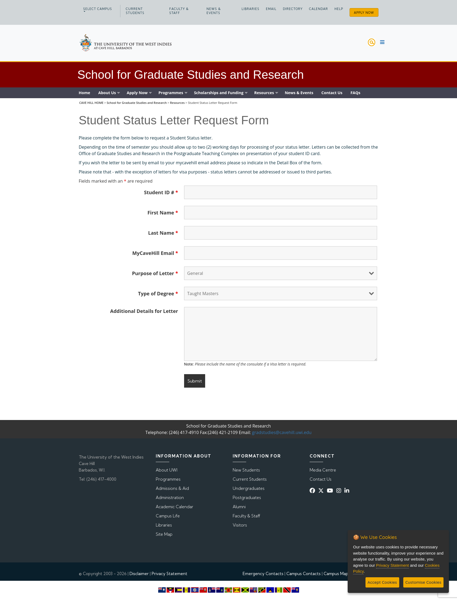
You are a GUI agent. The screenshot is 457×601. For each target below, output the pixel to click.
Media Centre (323, 470)
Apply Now (364, 13)
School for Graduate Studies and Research (137, 103)
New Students (246, 470)
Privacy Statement (169, 573)
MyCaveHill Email (155, 253)
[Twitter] (322, 490)
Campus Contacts (303, 573)
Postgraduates (247, 497)
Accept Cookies (382, 582)
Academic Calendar (174, 506)
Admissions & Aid (172, 488)
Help (338, 9)
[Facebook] (313, 490)
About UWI (166, 470)
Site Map (164, 534)
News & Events (214, 11)
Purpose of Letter (155, 273)
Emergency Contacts (263, 573)
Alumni (239, 506)
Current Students (135, 11)
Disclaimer (139, 573)
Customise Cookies (423, 582)
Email (271, 9)
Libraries (250, 9)
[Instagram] (339, 490)
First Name (162, 212)
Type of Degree (158, 293)
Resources (177, 103)
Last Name (163, 232)
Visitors (240, 525)
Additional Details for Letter (144, 311)
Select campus (97, 9)
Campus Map (336, 573)
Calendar (318, 9)
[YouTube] (331, 490)
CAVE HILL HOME (91, 103)
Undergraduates (249, 488)
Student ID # (161, 192)
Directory (293, 9)
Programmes (168, 479)
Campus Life (168, 515)
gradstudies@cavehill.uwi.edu (282, 432)
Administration (170, 497)
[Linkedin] (347, 490)
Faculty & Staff (179, 11)
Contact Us (320, 479)
